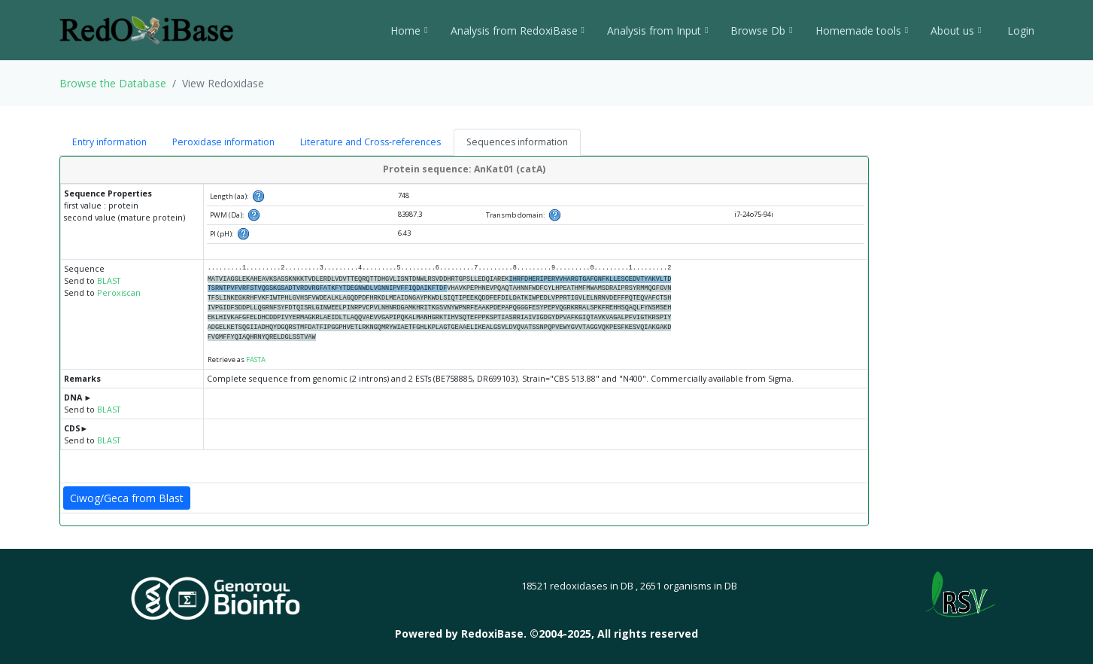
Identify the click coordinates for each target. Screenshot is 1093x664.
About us (956, 30)
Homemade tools (861, 30)
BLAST (108, 281)
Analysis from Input (657, 30)
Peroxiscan (119, 293)
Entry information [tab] (109, 142)
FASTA (256, 359)
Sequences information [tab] (517, 142)
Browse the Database (112, 83)
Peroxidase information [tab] (223, 142)
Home (408, 30)
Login (1019, 30)
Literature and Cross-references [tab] (370, 142)
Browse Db (761, 30)
